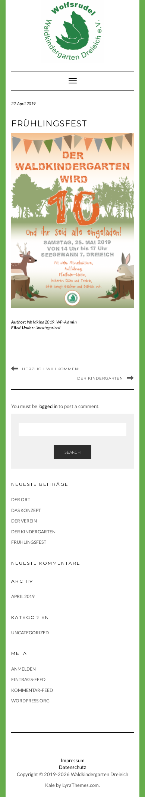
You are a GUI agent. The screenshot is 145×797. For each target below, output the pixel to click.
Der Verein (24, 521)
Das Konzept (26, 510)
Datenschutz (72, 767)
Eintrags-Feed (28, 679)
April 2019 (23, 596)
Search (72, 452)
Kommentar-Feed (32, 690)
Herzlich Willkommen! (51, 369)
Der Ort (20, 499)
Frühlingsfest (28, 542)
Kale (50, 785)
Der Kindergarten (100, 378)
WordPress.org (30, 700)
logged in (47, 406)
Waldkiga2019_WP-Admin (52, 321)
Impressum (73, 760)
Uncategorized (47, 327)
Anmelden (23, 669)
